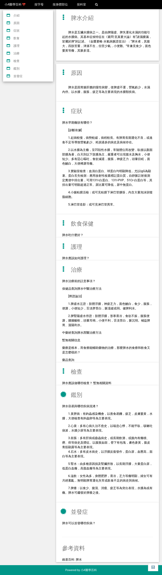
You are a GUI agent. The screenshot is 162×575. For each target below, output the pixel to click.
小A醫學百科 (15, 4)
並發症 (18, 76)
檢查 (16, 61)
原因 (16, 23)
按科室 (81, 4)
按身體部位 (60, 4)
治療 (16, 53)
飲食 (16, 38)
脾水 (79, 559)
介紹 (16, 15)
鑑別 (16, 68)
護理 (16, 46)
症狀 (16, 30)
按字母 (39, 4)
